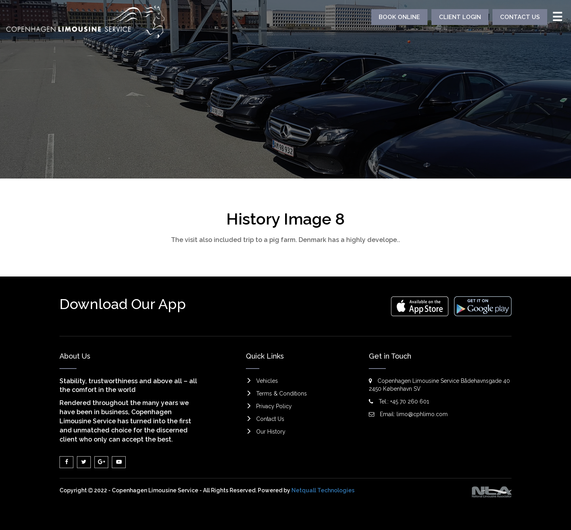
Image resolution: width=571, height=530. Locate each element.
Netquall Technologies (322, 490)
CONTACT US (520, 17)
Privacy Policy (274, 406)
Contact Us (270, 419)
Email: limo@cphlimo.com (408, 414)
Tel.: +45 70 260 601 (399, 401)
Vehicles (267, 381)
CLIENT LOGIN (460, 17)
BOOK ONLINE (399, 17)
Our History (271, 431)
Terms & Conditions (281, 393)
